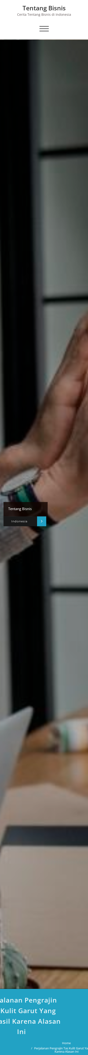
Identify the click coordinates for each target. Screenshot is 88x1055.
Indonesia (19, 521)
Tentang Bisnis (44, 8)
